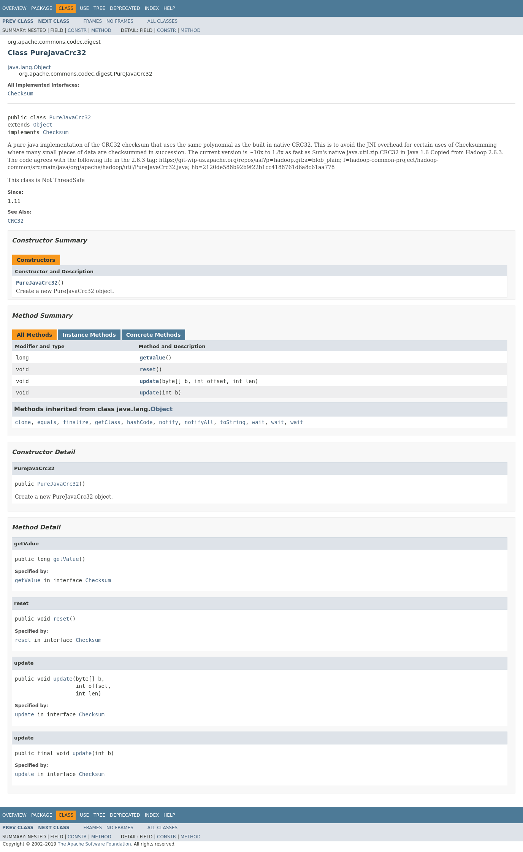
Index (152, 8)
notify (168, 422)
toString (233, 422)
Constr (77, 30)
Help (169, 8)
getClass (107, 422)
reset (148, 369)
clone (23, 422)
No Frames (119, 21)
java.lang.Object (29, 67)
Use (84, 8)
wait (258, 422)
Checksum (20, 93)
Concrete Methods (153, 335)
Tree (99, 8)
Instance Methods (89, 335)
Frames (93, 21)
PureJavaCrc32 (70, 117)
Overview (14, 8)
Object (42, 125)
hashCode (139, 422)
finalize (75, 422)
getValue (152, 358)
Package (41, 8)
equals (47, 422)
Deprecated (125, 8)
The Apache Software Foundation (94, 844)
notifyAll (199, 422)
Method (101, 30)
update (149, 381)
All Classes (162, 21)
